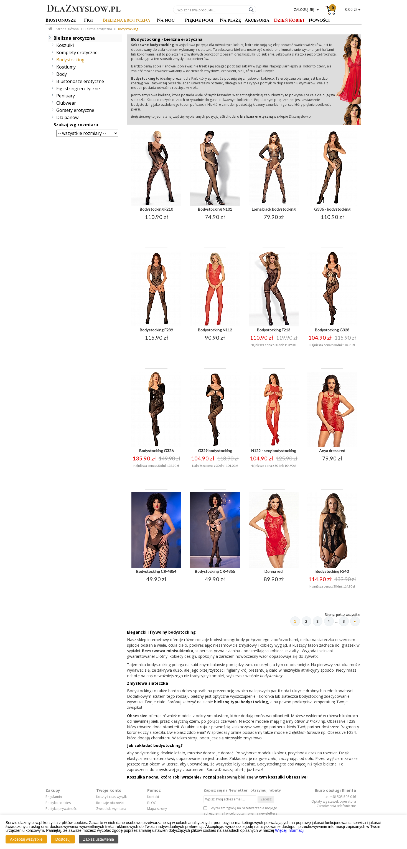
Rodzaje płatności (110, 804)
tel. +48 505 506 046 (340, 798)
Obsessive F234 (341, 733)
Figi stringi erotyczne (78, 88)
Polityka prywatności (61, 810)
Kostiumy (66, 67)
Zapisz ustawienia (98, 839)
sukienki (267, 54)
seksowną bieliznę (235, 778)
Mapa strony (157, 810)
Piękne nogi (199, 20)
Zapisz (266, 800)
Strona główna (67, 29)
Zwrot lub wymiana (111, 810)
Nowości (319, 20)
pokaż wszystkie (348, 615)
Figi (88, 20)
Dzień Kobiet (289, 20)
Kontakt (153, 798)
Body (61, 74)
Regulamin (53, 798)
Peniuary (65, 96)
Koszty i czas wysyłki (112, 798)
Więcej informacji (289, 830)
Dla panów (67, 117)
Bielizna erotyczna (126, 20)
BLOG (151, 804)
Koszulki (65, 45)
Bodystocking (127, 29)
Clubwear (66, 103)
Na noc (166, 20)
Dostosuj (62, 839)
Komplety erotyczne (77, 52)
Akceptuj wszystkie (26, 839)
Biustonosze (60, 20)
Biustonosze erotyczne (80, 81)
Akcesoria (257, 20)
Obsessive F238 (341, 722)
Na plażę (230, 20)
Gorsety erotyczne (75, 110)
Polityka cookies (58, 804)
